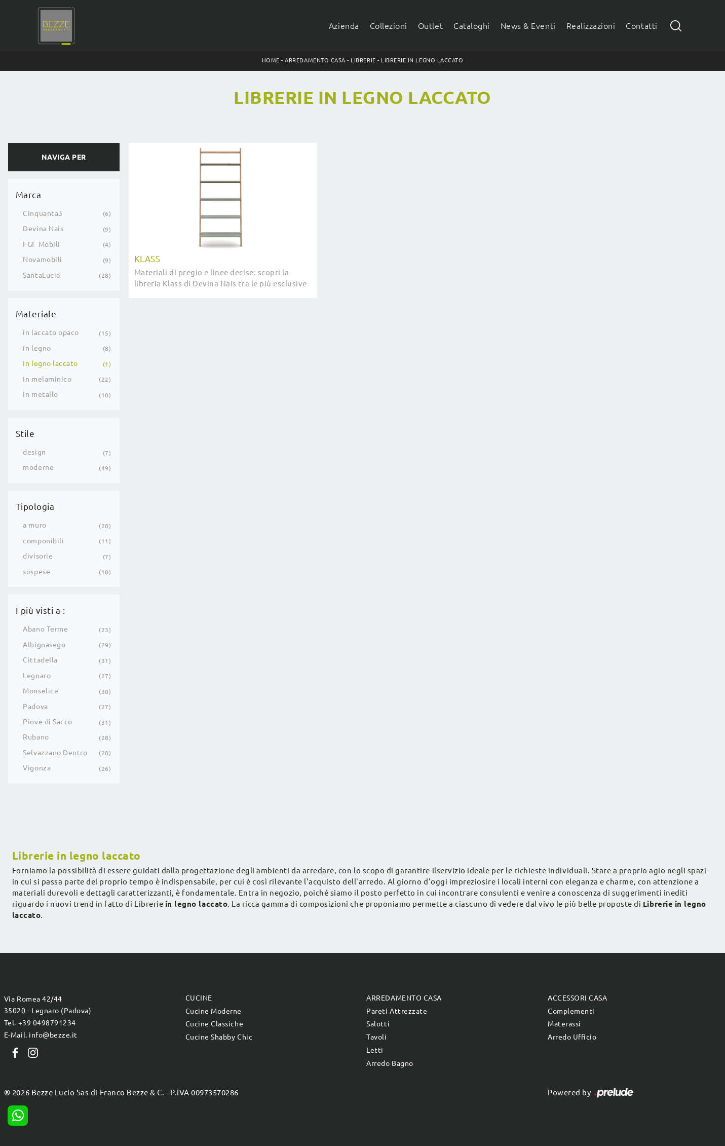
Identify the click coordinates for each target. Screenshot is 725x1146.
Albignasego (44, 645)
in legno (37, 348)
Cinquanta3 (42, 213)
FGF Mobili (41, 244)
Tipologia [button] (35, 506)
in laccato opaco (51, 332)
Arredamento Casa (315, 60)
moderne (38, 467)
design (34, 452)
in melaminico (47, 379)
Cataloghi (471, 25)
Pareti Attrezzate (396, 1011)
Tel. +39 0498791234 (40, 1023)
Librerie (363, 60)
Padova (35, 707)
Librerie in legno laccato (422, 60)
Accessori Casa (577, 998)
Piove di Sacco (47, 722)
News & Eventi (528, 25)
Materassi (564, 1024)
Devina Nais (43, 229)
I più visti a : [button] (40, 610)
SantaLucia (41, 275)
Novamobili (42, 259)
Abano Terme (45, 629)
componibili (43, 541)
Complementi (571, 1011)
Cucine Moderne (213, 1011)
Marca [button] (29, 195)
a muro (34, 525)
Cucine (198, 998)
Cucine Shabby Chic (218, 1037)
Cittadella (40, 660)
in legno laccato (50, 363)
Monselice (40, 691)
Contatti (641, 25)
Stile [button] (25, 433)
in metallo (40, 394)
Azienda (344, 25)
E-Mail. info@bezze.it (41, 1035)
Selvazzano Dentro (55, 753)
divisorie (38, 556)
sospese (36, 572)
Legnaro (37, 676)
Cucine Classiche (214, 1024)
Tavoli (376, 1037)
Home (271, 60)
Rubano (36, 737)
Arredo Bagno (389, 1063)
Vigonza (37, 768)
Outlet (430, 25)
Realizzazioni (591, 25)
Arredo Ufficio (572, 1037)
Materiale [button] (36, 314)
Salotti (378, 1024)
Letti (375, 1050)
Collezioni (388, 25)
